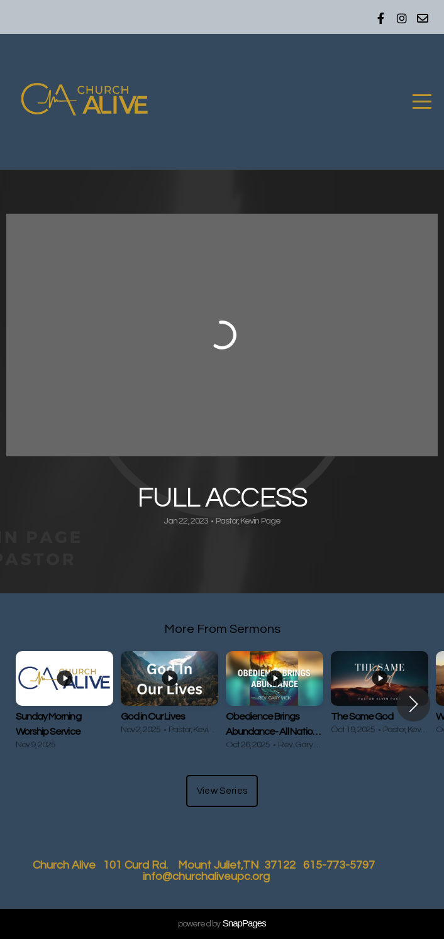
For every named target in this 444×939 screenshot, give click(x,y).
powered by (221, 924)
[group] (64, 703)
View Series (222, 791)
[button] (413, 704)
